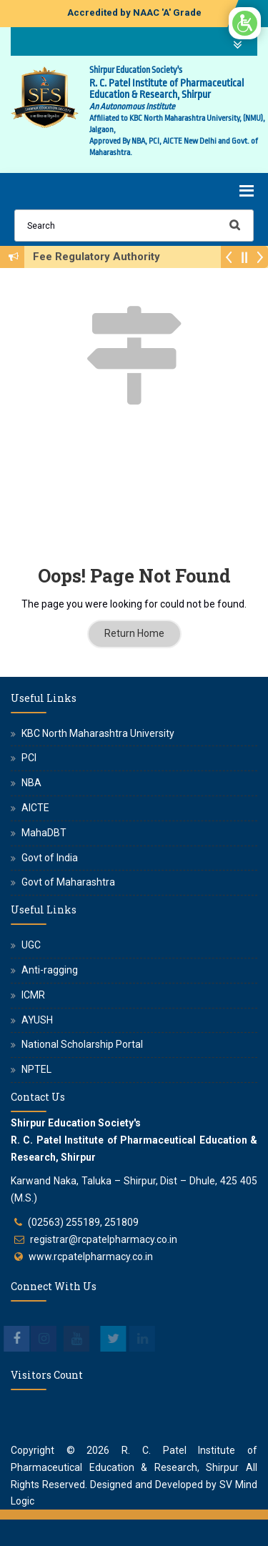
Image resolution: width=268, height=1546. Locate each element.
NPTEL (36, 1069)
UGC (31, 945)
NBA (31, 782)
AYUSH (37, 1020)
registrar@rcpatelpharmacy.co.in (103, 1239)
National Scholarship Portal (82, 1044)
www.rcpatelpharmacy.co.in (91, 1256)
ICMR (33, 995)
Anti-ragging (49, 970)
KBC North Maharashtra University (97, 733)
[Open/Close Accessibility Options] (244, 23)
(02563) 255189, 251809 (83, 1222)
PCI (28, 757)
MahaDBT (43, 832)
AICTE (35, 807)
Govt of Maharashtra (68, 882)
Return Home (134, 633)
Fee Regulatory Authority (101, 256)
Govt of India (49, 857)
